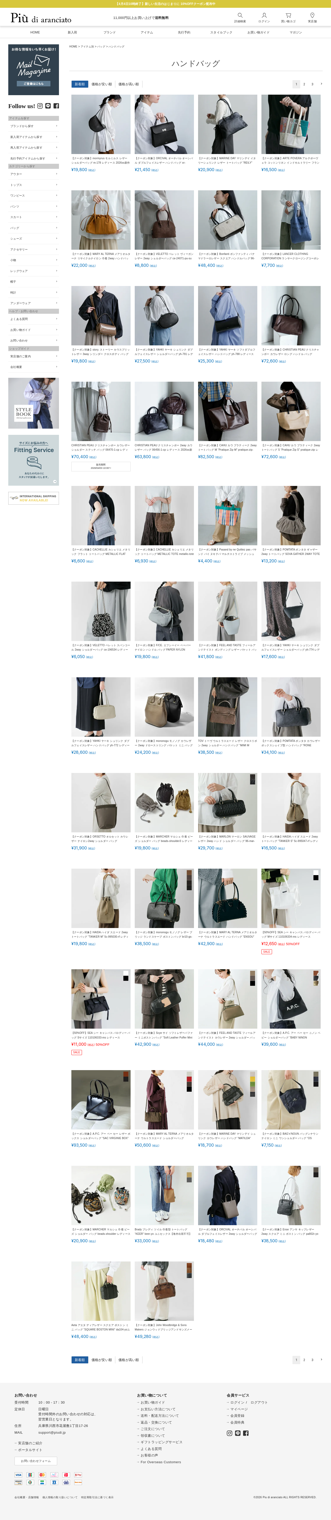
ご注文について (153, 1429)
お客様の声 (149, 1455)
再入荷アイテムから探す (26, 147)
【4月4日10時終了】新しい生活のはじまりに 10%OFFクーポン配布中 (165, 4)
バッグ (101, 46)
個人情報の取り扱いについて (60, 1497)
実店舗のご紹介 (30, 1443)
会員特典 (237, 1422)
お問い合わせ (19, 340)
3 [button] (312, 84)
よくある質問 (19, 318)
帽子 (13, 281)
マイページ (239, 1409)
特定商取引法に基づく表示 (97, 1497)
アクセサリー (19, 249)
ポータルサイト (30, 1450)
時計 (13, 292)
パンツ (14, 206)
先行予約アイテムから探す (27, 158)
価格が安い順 (102, 84)
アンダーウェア (20, 303)
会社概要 (16, 366)
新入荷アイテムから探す (26, 136)
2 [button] (304, 84)
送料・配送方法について (160, 1416)
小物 (13, 260)
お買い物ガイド (20, 329)
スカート (16, 217)
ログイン (237, 1402)
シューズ (16, 238)
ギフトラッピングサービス (162, 1442)
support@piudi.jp (52, 1432)
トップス (16, 184)
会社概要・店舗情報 (26, 1497)
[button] (321, 83)
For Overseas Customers (161, 1462)
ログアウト (259, 1402)
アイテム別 (87, 46)
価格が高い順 (128, 84)
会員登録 (237, 1416)
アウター (16, 174)
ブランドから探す (22, 126)
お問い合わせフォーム (36, 1460)
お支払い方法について (158, 1409)
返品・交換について (156, 1422)
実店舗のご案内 (20, 356)
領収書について (153, 1436)
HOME (73, 46)
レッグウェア (19, 271)
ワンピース (17, 195)
